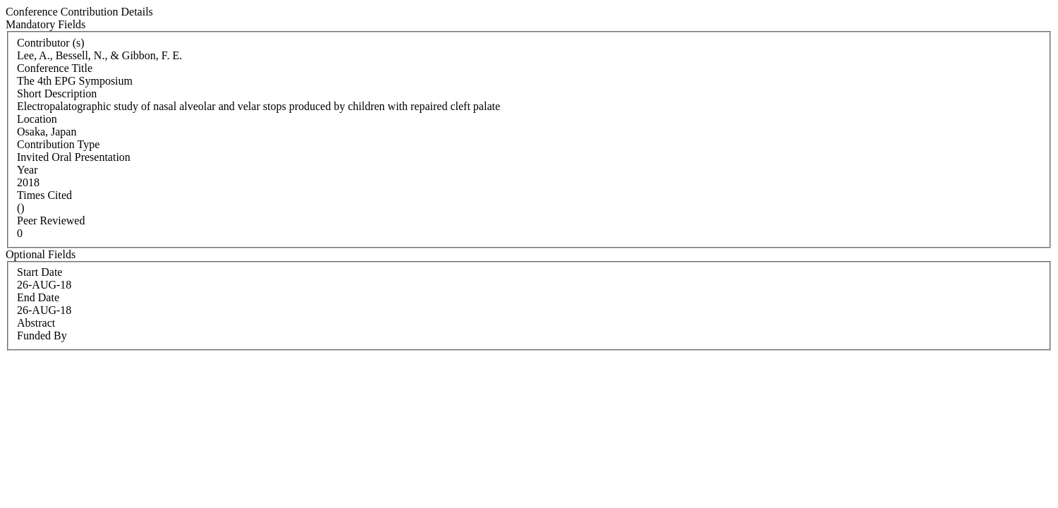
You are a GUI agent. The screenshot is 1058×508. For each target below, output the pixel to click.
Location (37, 119)
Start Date (39, 272)
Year (27, 170)
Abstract (36, 323)
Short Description (57, 93)
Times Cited (44, 195)
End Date (38, 297)
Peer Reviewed (51, 220)
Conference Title (54, 68)
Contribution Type (58, 144)
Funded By (42, 335)
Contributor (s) (51, 43)
